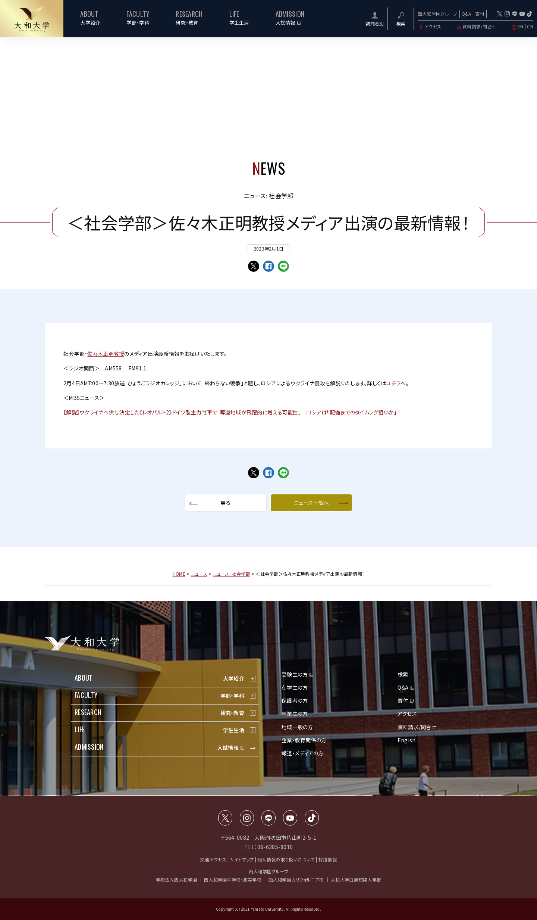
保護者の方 (295, 700)
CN (530, 26)
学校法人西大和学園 (176, 879)
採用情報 (327, 859)
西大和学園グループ (438, 13)
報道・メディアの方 (303, 753)
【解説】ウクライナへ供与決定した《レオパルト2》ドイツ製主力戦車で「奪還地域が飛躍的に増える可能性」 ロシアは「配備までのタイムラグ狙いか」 (230, 412)
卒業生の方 (295, 713)
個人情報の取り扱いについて (286, 859)
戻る (225, 502)
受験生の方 (295, 674)
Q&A (466, 13)
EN (521, 26)
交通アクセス (213, 859)
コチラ (393, 383)
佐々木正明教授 (105, 353)
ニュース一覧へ (311, 502)
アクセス (429, 26)
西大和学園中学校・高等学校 (232, 879)
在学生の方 (295, 687)
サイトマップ (242, 859)
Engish (407, 740)
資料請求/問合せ (476, 26)
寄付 (479, 13)
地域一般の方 (297, 727)
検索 (403, 674)
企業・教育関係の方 (304, 740)
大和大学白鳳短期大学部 (356, 879)
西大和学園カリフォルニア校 (296, 879)
